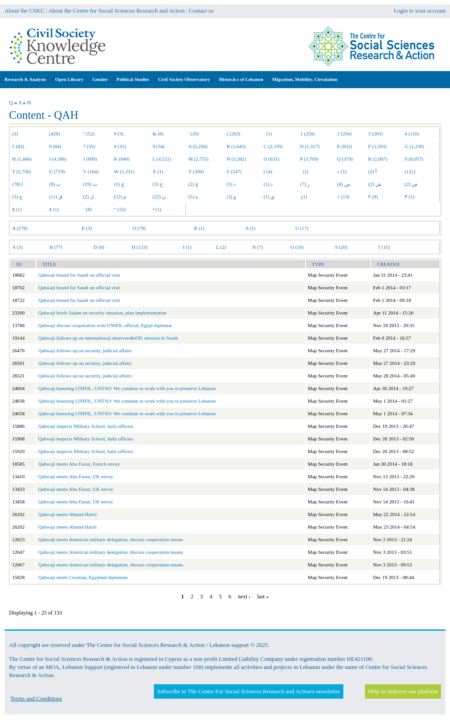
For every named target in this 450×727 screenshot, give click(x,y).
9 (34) (159, 146)
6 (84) (55, 146)
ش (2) (374, 184)
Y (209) (196, 171)
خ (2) (194, 184)
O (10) (296, 247)
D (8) (99, 247)
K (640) (122, 159)
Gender (100, 79)
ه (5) (193, 196)
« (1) (341, 171)
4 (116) (412, 133)
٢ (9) (373, 196)
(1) (304, 171)
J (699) (90, 159)
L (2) (221, 247)
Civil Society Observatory (184, 79)
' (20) (194, 133)
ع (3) (17, 196)
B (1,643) (236, 146)
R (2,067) (377, 159)
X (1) (158, 171)
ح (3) (158, 184)
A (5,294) (198, 146)
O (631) (271, 159)
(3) (15, 133)
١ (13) (343, 196)
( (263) (233, 133)
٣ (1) (409, 196)
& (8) (158, 133)
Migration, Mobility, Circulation (305, 79)
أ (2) (372, 171)
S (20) (341, 247)
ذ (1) (268, 184)
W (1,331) (124, 171)
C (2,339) (273, 146)
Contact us (201, 10)
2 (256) (344, 133)
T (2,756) (21, 171)
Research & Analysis (25, 79)
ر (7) (305, 184)
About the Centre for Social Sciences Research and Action (116, 10)
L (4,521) (162, 159)
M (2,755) (199, 159)
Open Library (69, 79)
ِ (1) (303, 196)
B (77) (56, 247)
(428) (54, 133)
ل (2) (88, 196)
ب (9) (55, 184)
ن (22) (159, 196)
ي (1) (269, 196)
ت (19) (90, 184)
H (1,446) (22, 159)
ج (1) (119, 184)
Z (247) (234, 171)
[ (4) (268, 171)
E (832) (344, 146)
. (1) (268, 133)
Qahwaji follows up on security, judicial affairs (85, 350)
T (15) (384, 247)
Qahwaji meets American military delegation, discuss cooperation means (110, 539)
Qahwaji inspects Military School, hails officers (85, 426)
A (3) (17, 247)
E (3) (87, 228)
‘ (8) (87, 209)
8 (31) (120, 146)
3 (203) (375, 133)
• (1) (157, 209)
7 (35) (89, 146)
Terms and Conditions (36, 698)
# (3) (118, 133)
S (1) (251, 228)
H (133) (140, 247)
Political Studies (133, 79)
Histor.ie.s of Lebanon (241, 79)
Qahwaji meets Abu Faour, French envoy (79, 464)
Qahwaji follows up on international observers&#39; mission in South (108, 338)
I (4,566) (58, 159)
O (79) (138, 228)
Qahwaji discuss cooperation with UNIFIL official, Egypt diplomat (105, 325)
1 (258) (307, 133)
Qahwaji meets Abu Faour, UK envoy (75, 476)
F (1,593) (377, 146)
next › (244, 596)
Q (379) (345, 159)
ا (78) (17, 184)
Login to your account (420, 10)
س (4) (343, 184)
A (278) (19, 228)
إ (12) (410, 171)
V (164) (91, 171)
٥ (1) (17, 209)
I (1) (187, 247)
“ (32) (120, 209)
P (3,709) (309, 159)
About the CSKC (24, 10)
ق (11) (56, 196)
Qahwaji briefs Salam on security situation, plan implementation (102, 312)
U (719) (57, 171)
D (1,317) (310, 146)
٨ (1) (54, 209)
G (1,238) (414, 146)
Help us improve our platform (403, 691)
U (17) (301, 228)
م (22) (120, 196)
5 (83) (18, 146)
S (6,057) (414, 159)
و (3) (231, 196)
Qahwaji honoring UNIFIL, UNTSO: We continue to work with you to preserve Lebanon (127, 388)
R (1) (199, 228)
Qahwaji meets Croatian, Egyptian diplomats (83, 577)
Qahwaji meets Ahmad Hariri (67, 514)
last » (263, 596)
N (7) (257, 247)
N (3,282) (236, 159)
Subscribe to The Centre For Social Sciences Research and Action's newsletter (248, 691)
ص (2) (411, 184)
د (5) (231, 184)
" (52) (89, 133)
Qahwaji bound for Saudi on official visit (79, 275)
